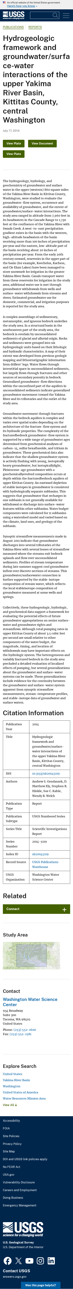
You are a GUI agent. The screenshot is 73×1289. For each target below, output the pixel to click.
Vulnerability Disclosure (19, 1182)
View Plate (13, 143)
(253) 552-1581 (20, 1034)
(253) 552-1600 (25, 1030)
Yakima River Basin (16, 1080)
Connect (13, 909)
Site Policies (11, 1136)
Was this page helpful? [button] (40, 1285)
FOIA (6, 1128)
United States (12, 1074)
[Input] (44, 15)
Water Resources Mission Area (24, 1098)
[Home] (13, 18)
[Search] (55, 15)
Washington (11, 1086)
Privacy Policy (12, 1144)
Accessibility (11, 1120)
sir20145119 (40, 854)
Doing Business (13, 1197)
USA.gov (8, 1174)
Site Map (9, 1151)
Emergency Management (19, 1205)
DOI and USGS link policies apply (25, 1159)
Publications (13, 27)
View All (10, 1105)
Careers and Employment (20, 1190)
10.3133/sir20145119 (46, 773)
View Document (42, 143)
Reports (35, 27)
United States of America (20, 1092)
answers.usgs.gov (14, 1276)
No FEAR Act (11, 1167)
